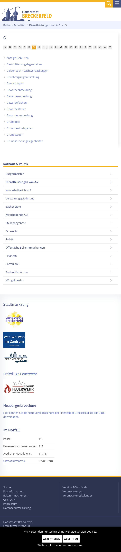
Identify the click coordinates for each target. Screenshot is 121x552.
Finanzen (11, 256)
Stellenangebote (16, 223)
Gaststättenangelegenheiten (24, 64)
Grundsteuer (15, 134)
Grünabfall (13, 122)
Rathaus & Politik (13, 25)
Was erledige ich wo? (18, 190)
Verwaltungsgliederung (20, 198)
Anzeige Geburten (18, 58)
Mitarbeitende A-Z (17, 215)
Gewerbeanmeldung (19, 96)
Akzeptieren (51, 538)
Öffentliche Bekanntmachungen (25, 247)
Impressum (10, 504)
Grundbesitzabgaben (20, 128)
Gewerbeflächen (17, 102)
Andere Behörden (17, 272)
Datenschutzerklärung (17, 508)
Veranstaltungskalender (77, 495)
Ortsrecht (12, 231)
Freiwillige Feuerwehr (20, 374)
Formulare (12, 264)
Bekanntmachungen (15, 495)
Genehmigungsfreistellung (23, 77)
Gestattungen (15, 83)
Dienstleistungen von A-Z (44, 25)
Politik (9, 239)
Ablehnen (71, 538)
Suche (7, 487)
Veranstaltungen (73, 491)
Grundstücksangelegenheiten (25, 141)
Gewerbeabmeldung (19, 90)
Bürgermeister (15, 174)
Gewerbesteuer (16, 109)
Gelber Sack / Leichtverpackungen (27, 70)
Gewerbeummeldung (20, 115)
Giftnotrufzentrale (14, 461)
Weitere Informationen (51, 545)
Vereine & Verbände (75, 487)
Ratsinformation (13, 491)
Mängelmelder (15, 280)
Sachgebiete (13, 206)
